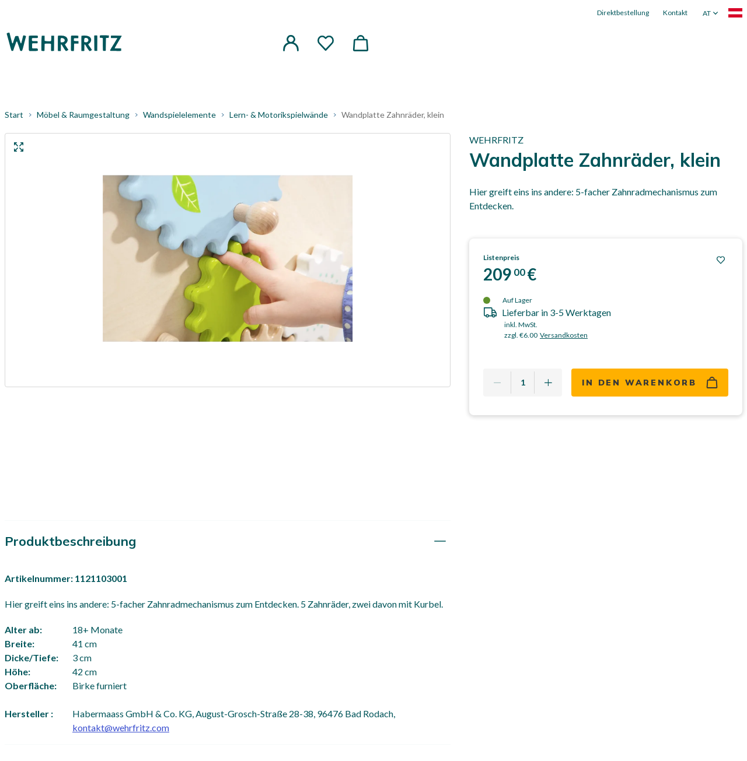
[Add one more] (548, 383)
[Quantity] (522, 383)
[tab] (228, 541)
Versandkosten (564, 335)
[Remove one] (497, 383)
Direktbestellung (623, 12)
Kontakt (675, 12)
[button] (290, 43)
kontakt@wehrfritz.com (120, 727)
